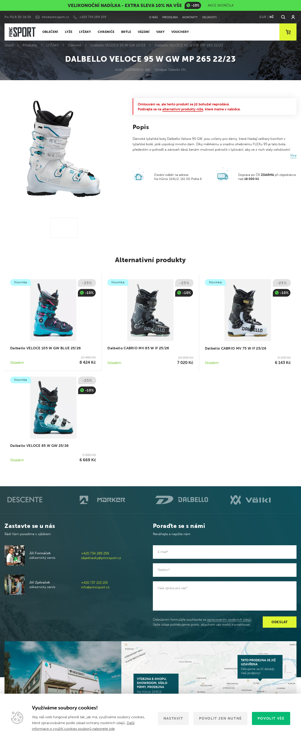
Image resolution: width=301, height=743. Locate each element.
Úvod (9, 45)
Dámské (74, 45)
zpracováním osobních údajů (229, 620)
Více (293, 155)
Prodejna (170, 17)
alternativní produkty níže (182, 109)
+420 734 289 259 (92, 17)
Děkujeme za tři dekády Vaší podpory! (260, 666)
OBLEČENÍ (50, 32)
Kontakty (190, 17)
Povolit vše (271, 718)
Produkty (30, 45)
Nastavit (173, 718)
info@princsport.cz (55, 17)
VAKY (160, 32)
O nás (153, 17)
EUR (263, 17)
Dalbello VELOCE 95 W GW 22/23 (118, 45)
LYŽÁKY (85, 32)
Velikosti (209, 17)
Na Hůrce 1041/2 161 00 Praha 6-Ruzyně (156, 687)
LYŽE (68, 32)
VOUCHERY (180, 32)
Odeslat (280, 622)
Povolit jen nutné (220, 718)
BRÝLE (126, 32)
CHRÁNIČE (106, 32)
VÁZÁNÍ (143, 32)
